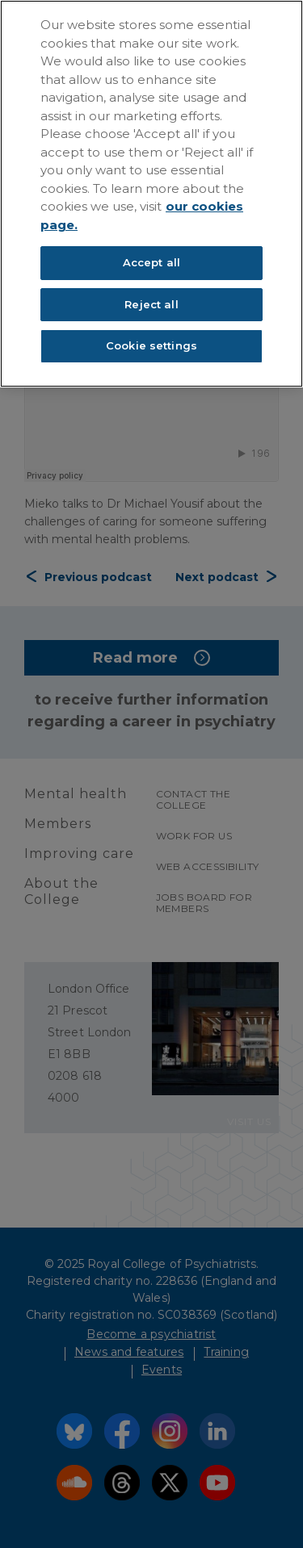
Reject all (151, 304)
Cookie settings (151, 345)
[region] (151, 193)
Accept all (151, 262)
